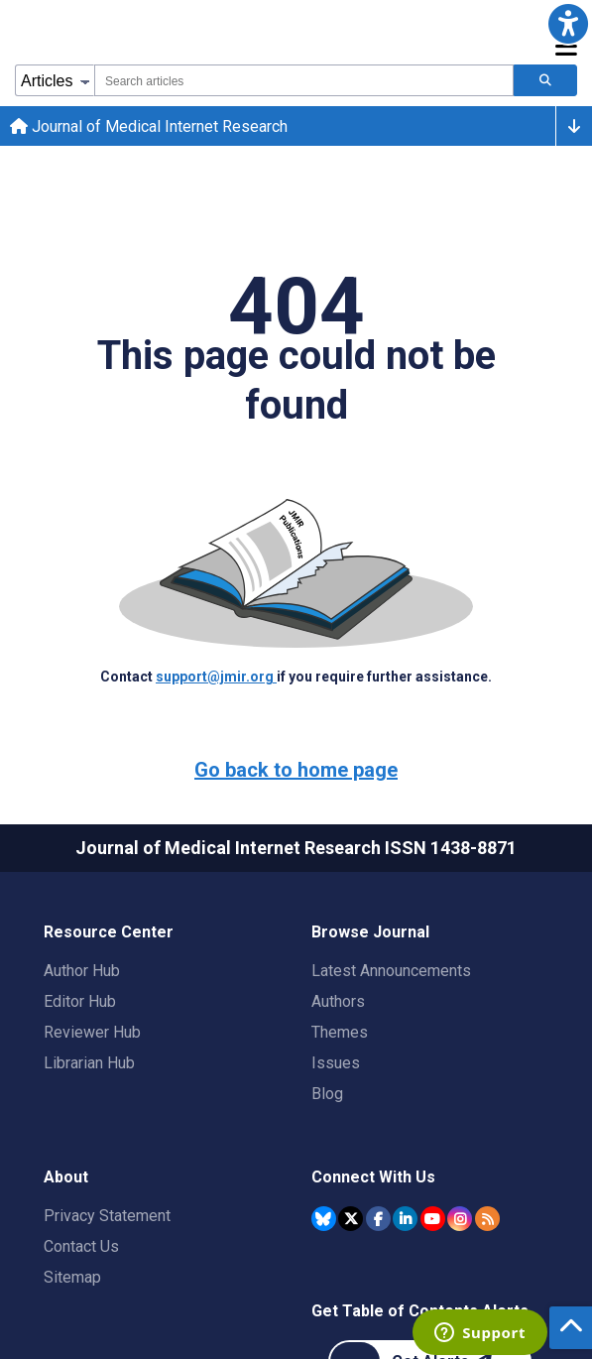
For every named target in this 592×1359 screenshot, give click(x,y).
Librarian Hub (89, 1062)
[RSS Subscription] (487, 1218)
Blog (327, 1093)
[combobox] (304, 80)
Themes (339, 1032)
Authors (338, 1001)
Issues (335, 1062)
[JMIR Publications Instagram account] (459, 1218)
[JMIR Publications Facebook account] (378, 1218)
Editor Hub (80, 1001)
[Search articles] (545, 80)
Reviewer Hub (92, 1032)
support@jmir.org (216, 676)
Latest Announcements (391, 970)
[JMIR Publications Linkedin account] (405, 1218)
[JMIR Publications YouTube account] (432, 1218)
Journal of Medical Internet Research (149, 126)
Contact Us (81, 1246)
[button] (568, 24)
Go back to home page (296, 770)
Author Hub (82, 970)
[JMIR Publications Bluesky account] (323, 1218)
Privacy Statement (107, 1215)
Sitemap (72, 1277)
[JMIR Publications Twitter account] (350, 1218)
